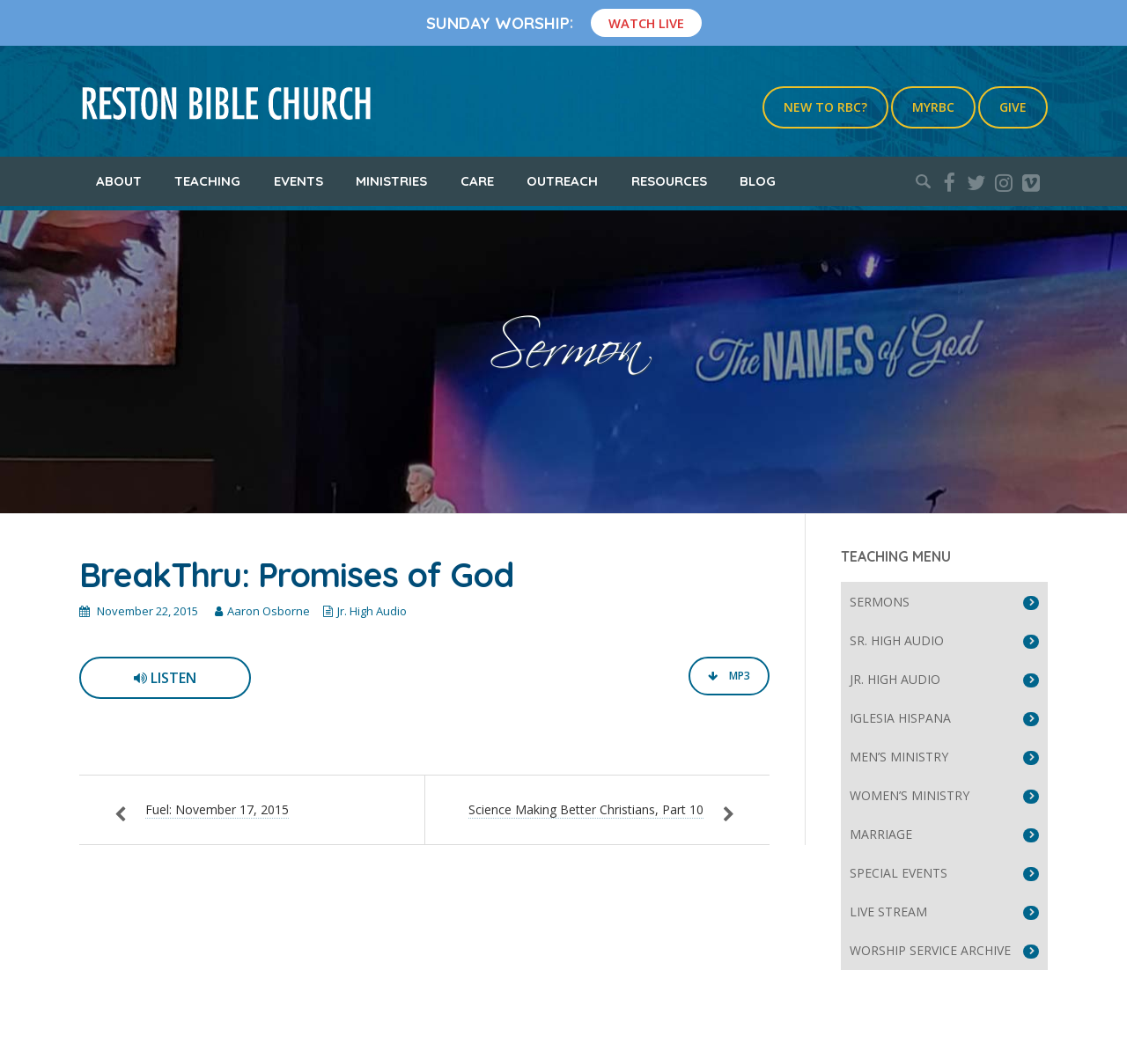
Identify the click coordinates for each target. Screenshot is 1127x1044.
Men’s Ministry (899, 756)
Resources (669, 181)
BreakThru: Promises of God (296, 575)
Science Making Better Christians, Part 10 (585, 809)
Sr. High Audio (897, 640)
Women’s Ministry (909, 795)
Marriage (881, 834)
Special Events (898, 872)
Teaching (207, 181)
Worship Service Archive (930, 950)
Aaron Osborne (268, 611)
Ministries (391, 181)
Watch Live (646, 23)
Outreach (562, 181)
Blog (758, 181)
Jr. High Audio (372, 611)
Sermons (880, 601)
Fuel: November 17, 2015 (217, 809)
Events (298, 181)
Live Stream (888, 911)
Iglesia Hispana (900, 717)
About (119, 181)
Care (477, 181)
